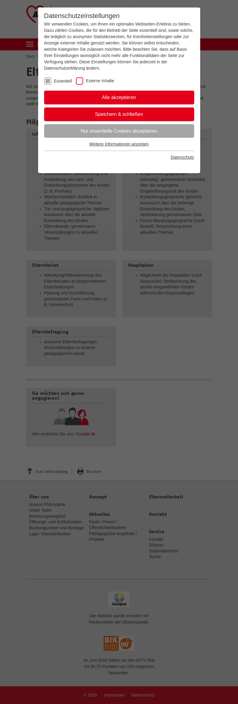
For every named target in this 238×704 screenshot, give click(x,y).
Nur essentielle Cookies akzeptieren (119, 131)
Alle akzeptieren (119, 97)
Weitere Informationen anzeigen (119, 144)
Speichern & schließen (119, 114)
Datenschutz (182, 157)
